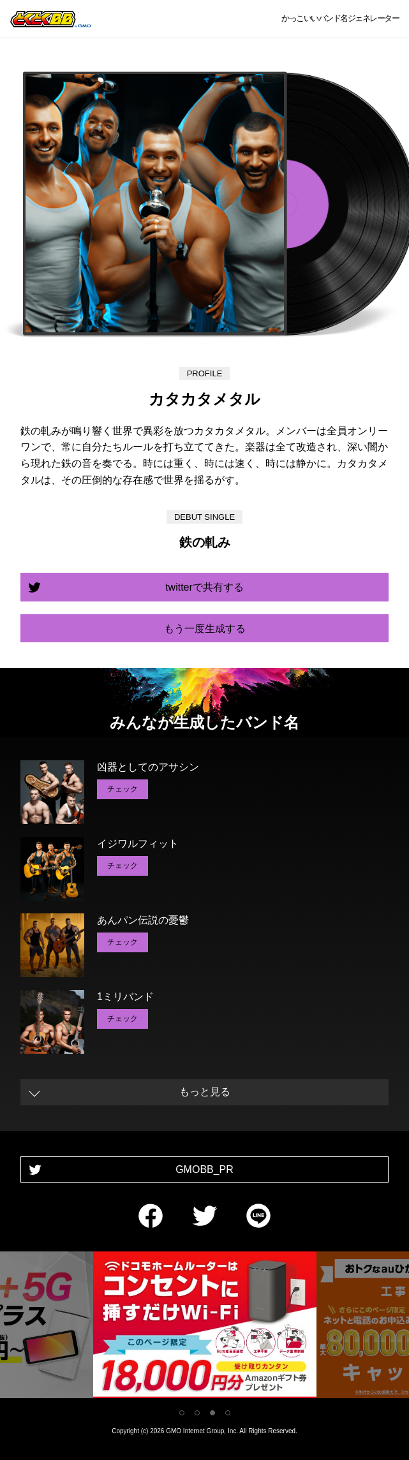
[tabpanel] (204, 1327)
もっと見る (204, 1091)
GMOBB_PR (204, 1169)
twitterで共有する (204, 587)
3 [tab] (212, 1412)
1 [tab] (182, 1412)
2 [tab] (197, 1412)
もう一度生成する (205, 628)
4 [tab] (227, 1412)
